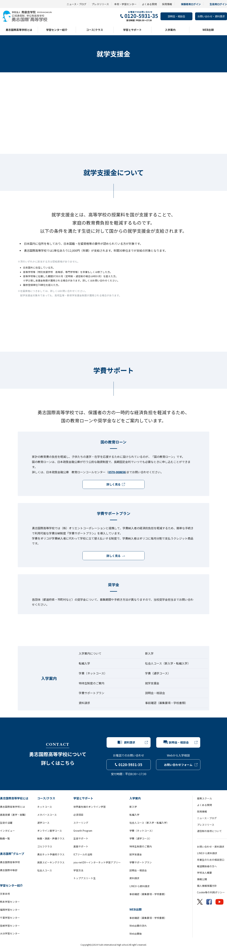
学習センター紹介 (56, 30)
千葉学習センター (10, 917)
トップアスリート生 (84, 878)
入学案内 (170, 30)
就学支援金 (152, 683)
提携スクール (204, 798)
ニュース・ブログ (76, 4)
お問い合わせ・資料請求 (211, 16)
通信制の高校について (209, 831)
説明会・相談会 (176, 16)
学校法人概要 (204, 872)
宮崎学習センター (10, 925)
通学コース (43, 822)
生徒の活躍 (6, 822)
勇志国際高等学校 (10, 862)
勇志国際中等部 (8, 870)
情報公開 (202, 879)
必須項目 (78, 814)
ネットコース (44, 806)
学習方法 (78, 870)
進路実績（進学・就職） (13, 814)
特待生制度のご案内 (91, 683)
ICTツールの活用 (82, 854)
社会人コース (44, 870)
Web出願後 (135, 933)
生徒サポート (80, 838)
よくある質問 (149, 4)
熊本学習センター (10, 901)
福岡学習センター (10, 909)
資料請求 (84, 703)
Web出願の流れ (138, 925)
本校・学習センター (125, 4)
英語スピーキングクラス (51, 862)
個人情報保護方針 (207, 885)
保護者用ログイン (191, 4)
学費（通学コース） (157, 673)
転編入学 (84, 663)
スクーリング (80, 822)
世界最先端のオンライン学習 (89, 806)
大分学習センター (10, 933)
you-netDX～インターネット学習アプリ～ (97, 862)
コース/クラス (94, 30)
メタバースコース (47, 814)
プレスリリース (100, 4)
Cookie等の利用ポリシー (211, 892)
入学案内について (90, 653)
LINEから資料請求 (139, 886)
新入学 (149, 653)
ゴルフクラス (44, 846)
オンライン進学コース (49, 830)
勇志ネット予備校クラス (51, 854)
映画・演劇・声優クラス (51, 838)
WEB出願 (208, 30)
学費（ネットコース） (93, 673)
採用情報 (167, 4)
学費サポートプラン (91, 693)
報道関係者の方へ (207, 866)
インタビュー (7, 830)
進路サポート (80, 846)
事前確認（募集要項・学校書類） (166, 703)
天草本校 (5, 893)
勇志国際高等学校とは (19, 30)
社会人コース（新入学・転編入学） (167, 663)
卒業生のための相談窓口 (210, 859)
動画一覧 (5, 838)
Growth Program (82, 830)
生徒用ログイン (218, 4)
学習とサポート (132, 30)
